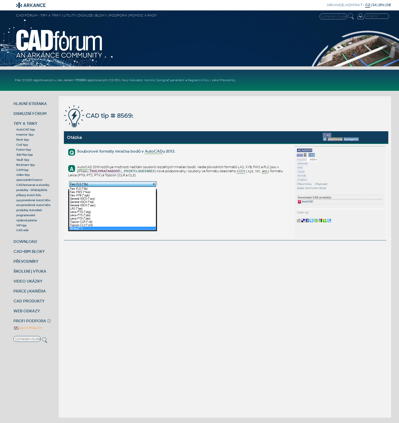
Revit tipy (22, 139)
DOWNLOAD (25, 241)
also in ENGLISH (27, 328)
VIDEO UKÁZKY (27, 281)
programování (25, 215)
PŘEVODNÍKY (25, 261)
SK (374, 5)
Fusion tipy (23, 149)
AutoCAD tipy (25, 129)
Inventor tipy (25, 134)
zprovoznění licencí (29, 180)
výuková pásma (26, 220)
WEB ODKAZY (26, 311)
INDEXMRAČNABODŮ (104, 171)
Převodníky (227, 80)
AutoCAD (305, 201)
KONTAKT (354, 5)
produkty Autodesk (29, 210)
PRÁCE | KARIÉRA (29, 291)
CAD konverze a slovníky (32, 185)
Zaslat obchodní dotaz (311, 188)
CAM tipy (22, 170)
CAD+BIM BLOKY (29, 251)
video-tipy (23, 175)
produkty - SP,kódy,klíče (31, 190)
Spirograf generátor (170, 80)
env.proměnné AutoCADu (33, 205)
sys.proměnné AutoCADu (33, 200)
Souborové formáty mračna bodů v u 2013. (126, 151)
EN (381, 5)
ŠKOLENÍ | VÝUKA (29, 271)
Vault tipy (22, 160)
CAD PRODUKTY (29, 301)
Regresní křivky (198, 80)
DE (388, 5)
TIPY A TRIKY (25, 123)
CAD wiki (22, 230)
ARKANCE (335, 5)
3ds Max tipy (24, 154)
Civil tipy (22, 145)
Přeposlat (321, 184)
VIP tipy (21, 225)
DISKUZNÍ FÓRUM (30, 113)
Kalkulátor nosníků (142, 80)
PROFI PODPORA (29, 320)
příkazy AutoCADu (28, 195)
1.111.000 (80, 80)
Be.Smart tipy (25, 165)
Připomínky (304, 184)
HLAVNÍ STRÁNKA (30, 103)
